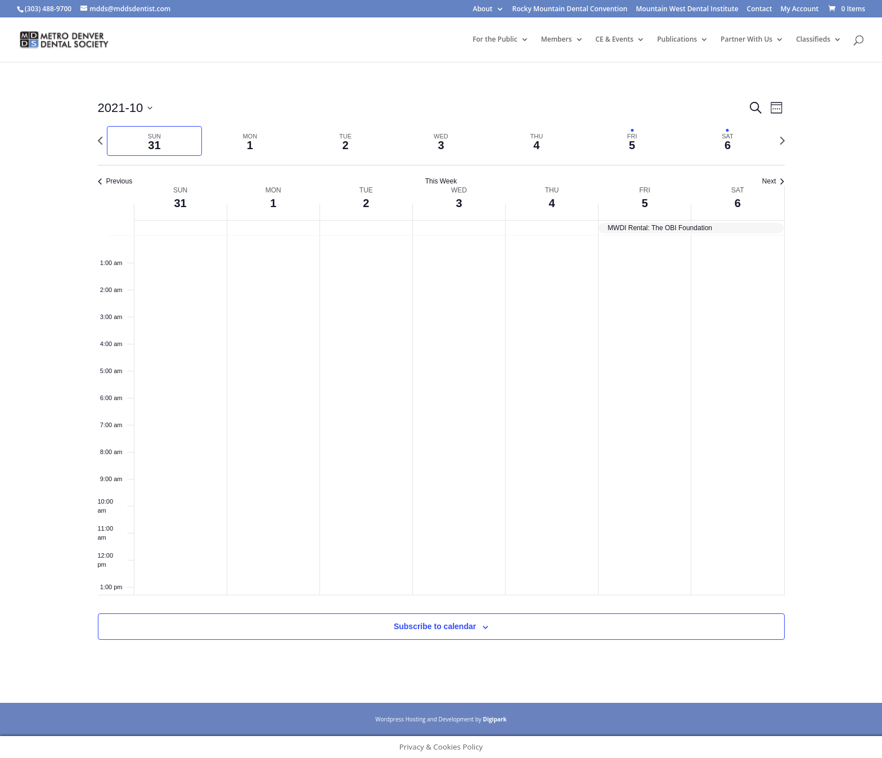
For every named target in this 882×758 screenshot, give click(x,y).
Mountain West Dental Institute (687, 10)
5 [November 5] (645, 203)
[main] (441, 382)
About (482, 10)
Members (556, 39)
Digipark (494, 719)
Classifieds (813, 39)
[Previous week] (100, 140)
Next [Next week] (773, 181)
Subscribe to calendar (435, 626)
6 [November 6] (738, 203)
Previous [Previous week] (115, 181)
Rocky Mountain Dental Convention (570, 10)
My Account (800, 10)
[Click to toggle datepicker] (125, 107)
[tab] (154, 141)
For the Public (495, 39)
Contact (759, 10)
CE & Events (615, 39)
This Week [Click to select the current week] (441, 181)
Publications (677, 39)
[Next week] (782, 140)
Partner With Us (746, 39)
